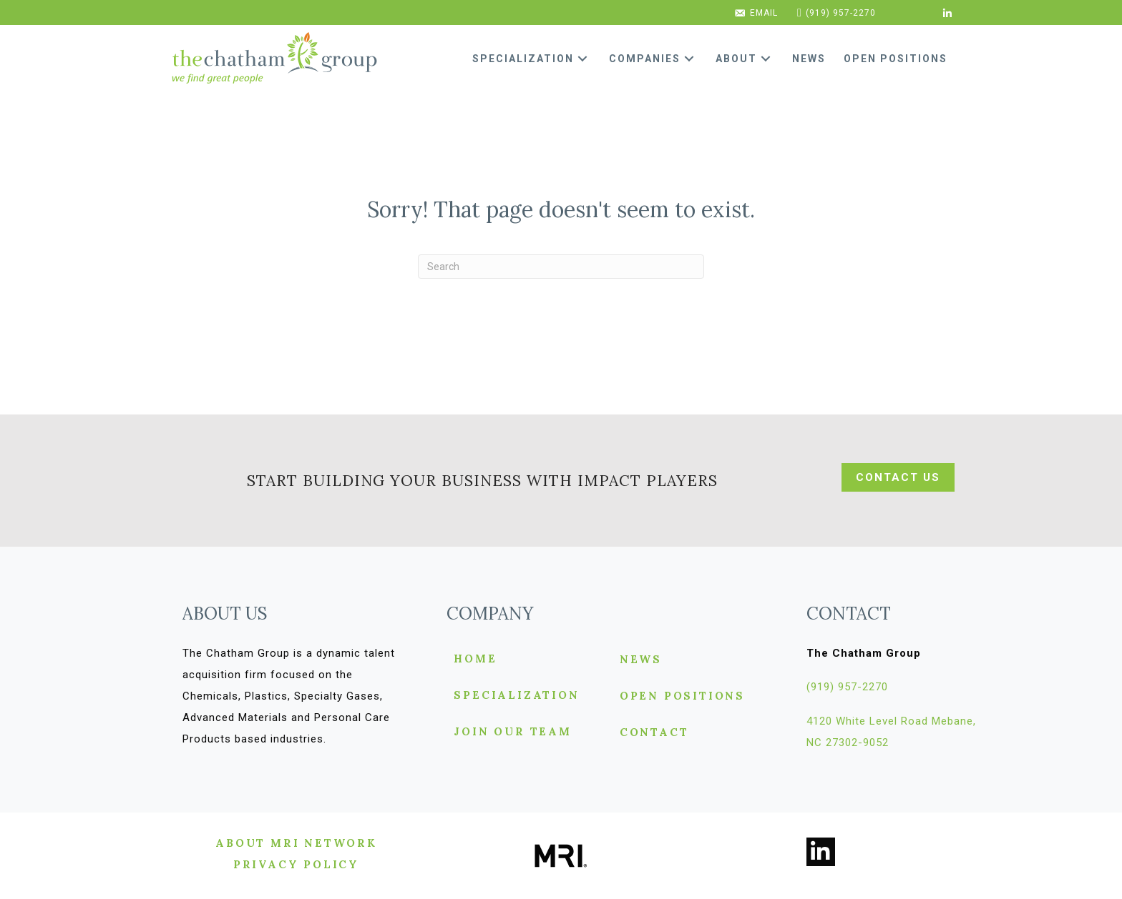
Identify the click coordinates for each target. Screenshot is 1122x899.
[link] (535, 58)
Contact (654, 733)
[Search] (561, 266)
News (641, 660)
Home (475, 659)
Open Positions (682, 696)
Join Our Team (512, 732)
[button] (582, 59)
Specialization (516, 696)
